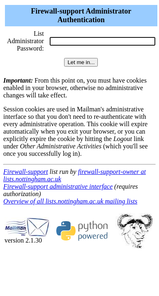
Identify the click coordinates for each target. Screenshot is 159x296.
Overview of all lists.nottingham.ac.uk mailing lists (70, 201)
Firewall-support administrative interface (58, 186)
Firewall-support (25, 171)
